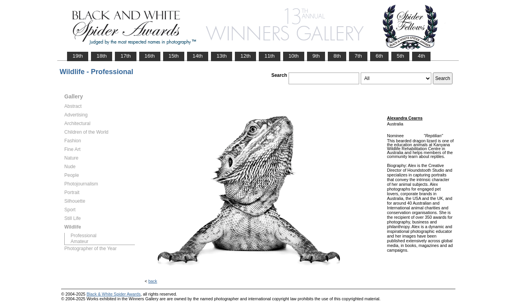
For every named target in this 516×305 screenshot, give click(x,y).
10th (293, 56)
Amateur (79, 241)
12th (245, 56)
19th (77, 56)
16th (149, 56)
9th (316, 56)
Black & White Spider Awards (114, 294)
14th (197, 56)
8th (337, 56)
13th (221, 56)
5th (400, 56)
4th (421, 56)
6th (379, 56)
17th (125, 56)
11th (269, 56)
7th (358, 56)
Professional (83, 235)
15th (173, 56)
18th (101, 56)
